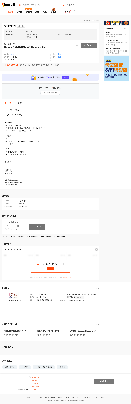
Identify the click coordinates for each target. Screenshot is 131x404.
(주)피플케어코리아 (10, 26)
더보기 (97, 289)
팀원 (20, 207)
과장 (23, 207)
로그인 (39, 264)
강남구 (24, 201)
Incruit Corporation (67, 400)
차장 (25, 207)
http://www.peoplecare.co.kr (75, 300)
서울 (20, 201)
